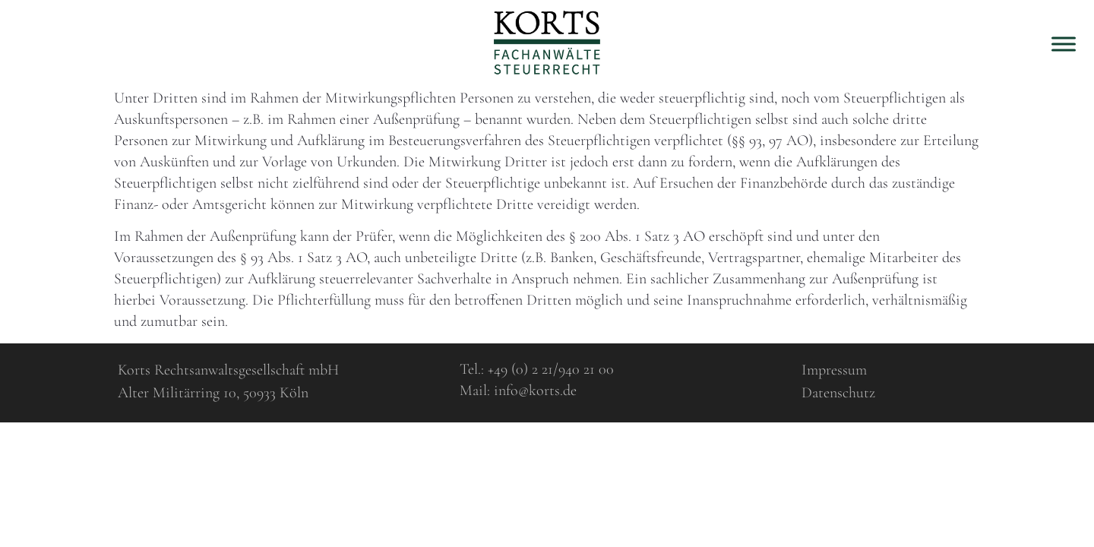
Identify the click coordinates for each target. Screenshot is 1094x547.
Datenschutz (838, 393)
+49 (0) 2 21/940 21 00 (551, 369)
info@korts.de (535, 390)
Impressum (834, 370)
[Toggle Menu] (1063, 43)
